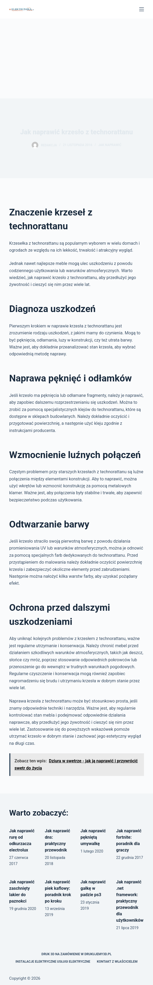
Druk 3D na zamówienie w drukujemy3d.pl (76, 954)
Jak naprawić (109, 145)
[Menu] (141, 9)
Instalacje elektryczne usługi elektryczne (52, 961)
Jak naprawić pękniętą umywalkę (93, 837)
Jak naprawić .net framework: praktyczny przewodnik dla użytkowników (129, 901)
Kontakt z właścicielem (117, 961)
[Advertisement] (76, 58)
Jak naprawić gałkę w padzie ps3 (93, 888)
